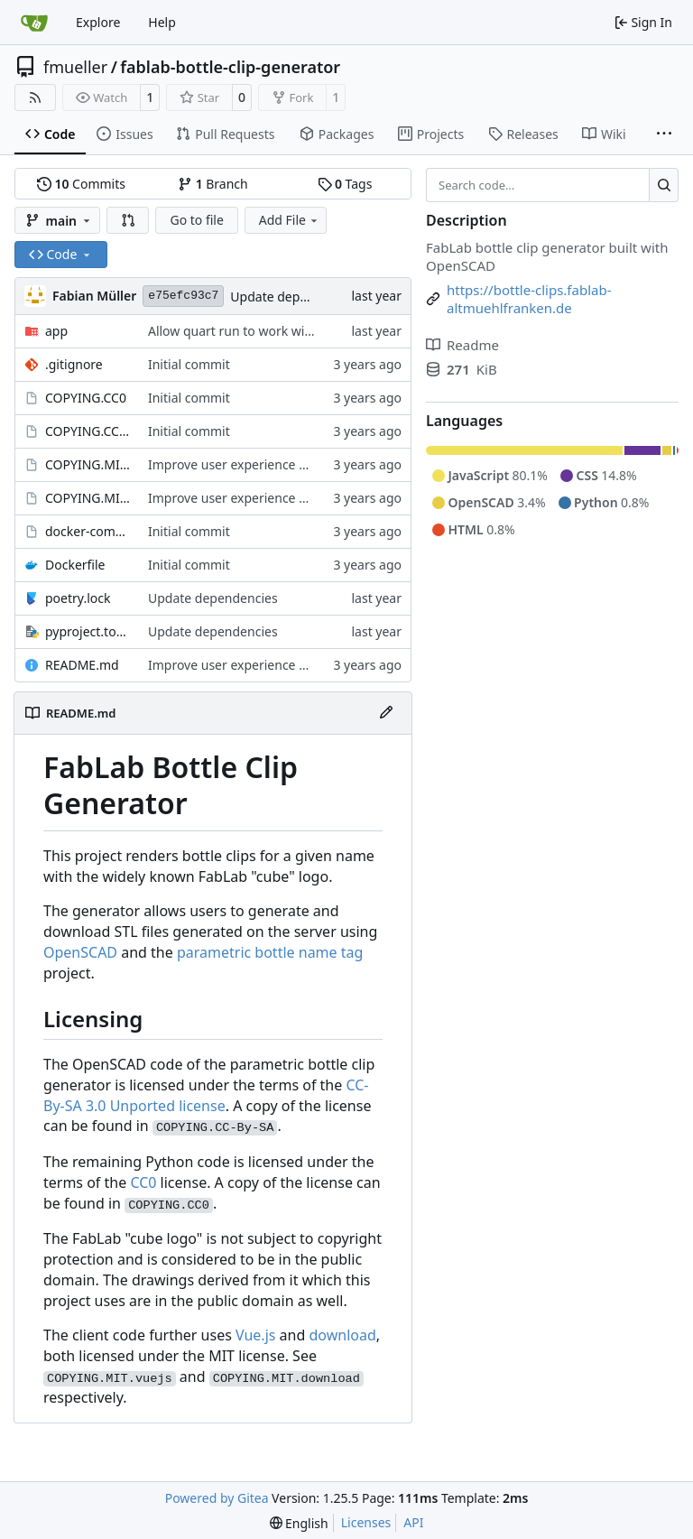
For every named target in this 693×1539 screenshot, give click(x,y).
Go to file (196, 219)
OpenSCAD (80, 952)
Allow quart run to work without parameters (278, 330)
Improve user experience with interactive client (286, 464)
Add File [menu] (289, 219)
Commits (81, 183)
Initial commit (189, 364)
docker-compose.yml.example (87, 531)
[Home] (34, 22)
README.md (82, 664)
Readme (462, 345)
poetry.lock (77, 598)
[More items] (664, 134)
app (56, 330)
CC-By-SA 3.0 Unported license (205, 1095)
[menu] (299, 1523)
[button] (128, 220)
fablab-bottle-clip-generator (230, 67)
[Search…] (664, 185)
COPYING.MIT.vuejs (87, 497)
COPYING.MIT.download (87, 464)
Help (162, 22)
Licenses (366, 1522)
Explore (98, 22)
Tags (345, 183)
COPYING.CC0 (85, 397)
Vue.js (255, 1335)
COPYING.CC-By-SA (87, 431)
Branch (213, 183)
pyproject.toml (87, 631)
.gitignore (74, 364)
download (342, 1335)
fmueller (75, 67)
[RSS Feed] (35, 97)
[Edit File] (386, 713)
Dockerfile (75, 564)
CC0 (143, 1182)
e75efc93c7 (183, 295)
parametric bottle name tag (270, 952)
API (413, 1522)
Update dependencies (295, 296)
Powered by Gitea (217, 1498)
